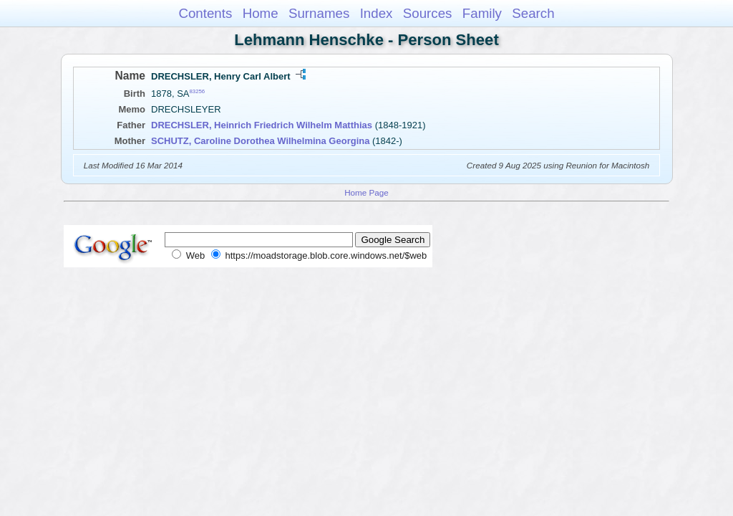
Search (533, 13)
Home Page (366, 192)
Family (482, 13)
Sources (427, 13)
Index (376, 13)
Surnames (318, 13)
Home (260, 13)
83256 (197, 91)
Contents (205, 13)
